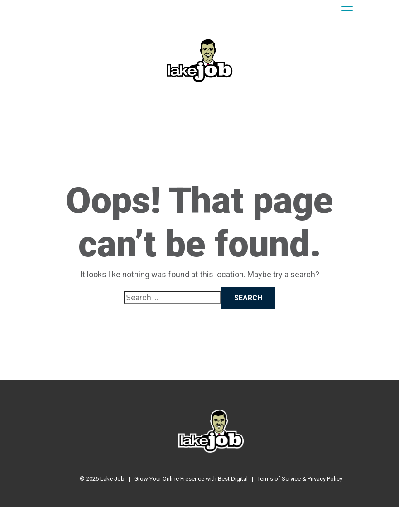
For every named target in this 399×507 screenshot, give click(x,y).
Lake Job (112, 478)
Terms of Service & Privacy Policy (299, 478)
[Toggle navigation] (347, 11)
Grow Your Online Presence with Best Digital (191, 478)
